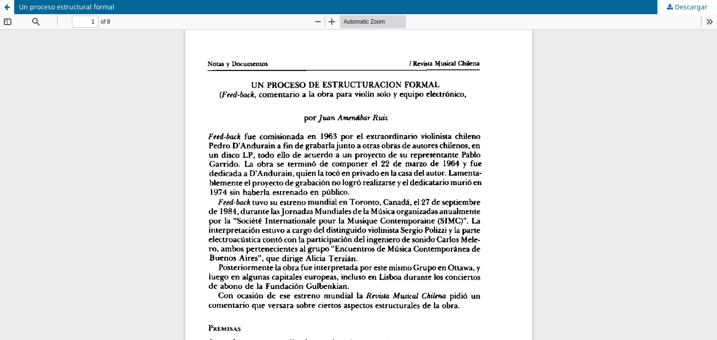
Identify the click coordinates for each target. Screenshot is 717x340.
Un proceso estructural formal (66, 6)
